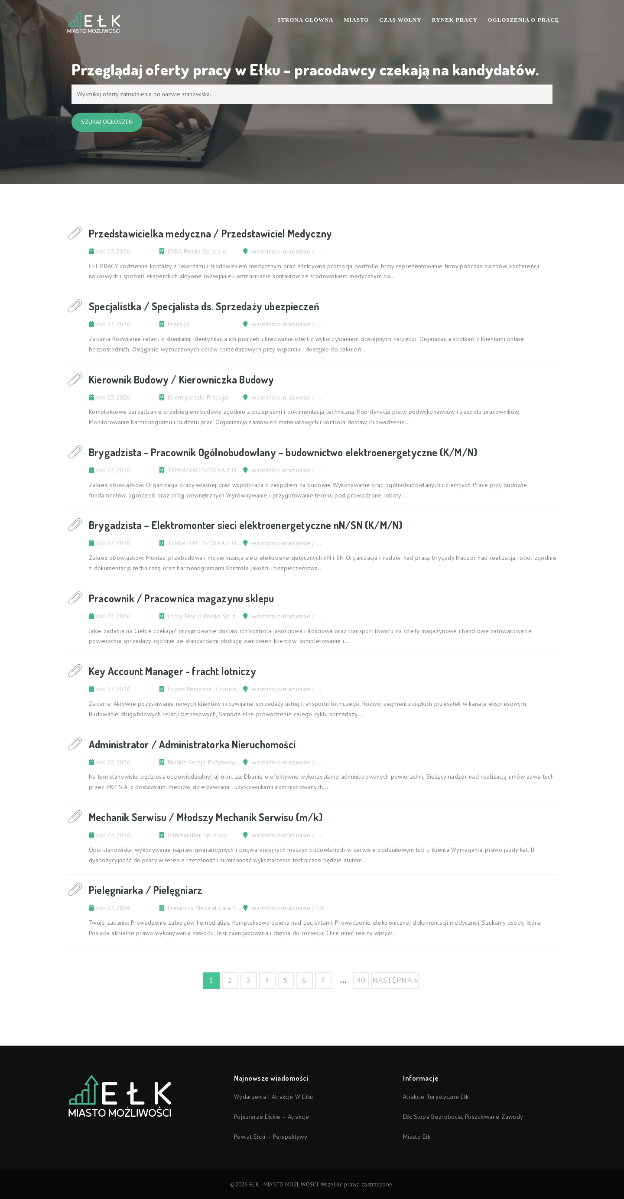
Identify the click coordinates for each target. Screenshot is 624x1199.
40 (361, 980)
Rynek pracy (455, 19)
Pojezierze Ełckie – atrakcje (271, 1117)
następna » (395, 980)
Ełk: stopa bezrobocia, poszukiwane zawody (463, 1117)
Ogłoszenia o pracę (523, 19)
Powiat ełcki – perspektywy (270, 1137)
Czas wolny (400, 19)
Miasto (356, 19)
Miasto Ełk (416, 1137)
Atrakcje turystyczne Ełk (435, 1097)
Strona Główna (305, 19)
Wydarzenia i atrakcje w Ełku (273, 1097)
